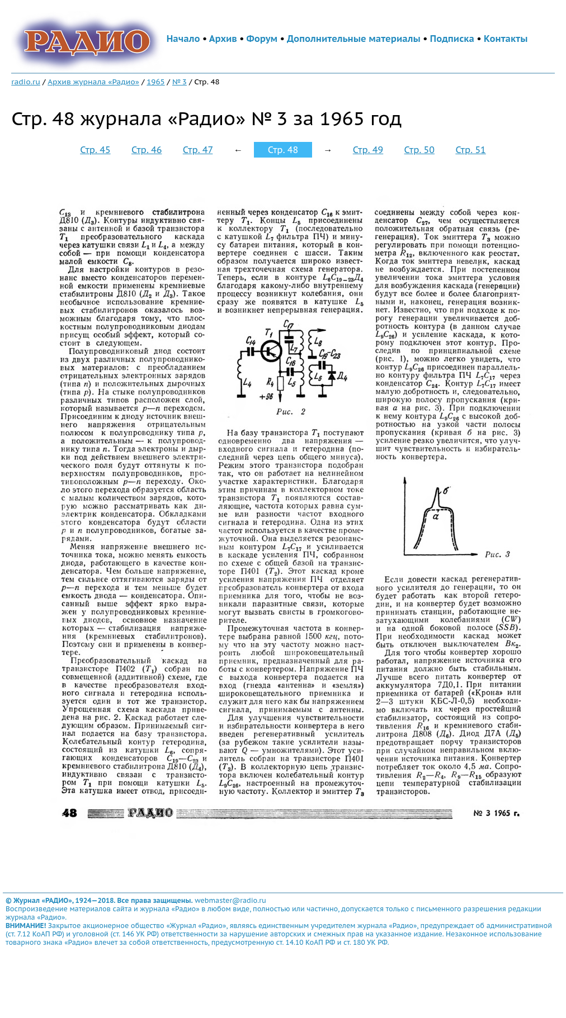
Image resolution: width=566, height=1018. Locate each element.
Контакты (505, 38)
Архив (223, 38)
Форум (262, 38)
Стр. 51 (470, 150)
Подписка (452, 38)
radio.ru (25, 82)
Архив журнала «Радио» (93, 82)
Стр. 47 (198, 150)
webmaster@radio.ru (230, 900)
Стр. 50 (419, 150)
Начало (183, 38)
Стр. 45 (95, 150)
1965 (155, 82)
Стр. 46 (146, 150)
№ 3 (179, 82)
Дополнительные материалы (354, 38)
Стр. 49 (368, 150)
